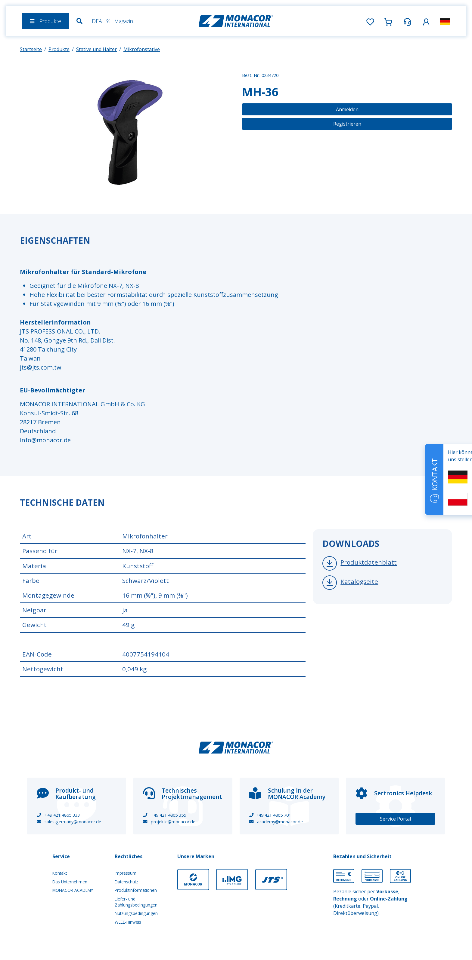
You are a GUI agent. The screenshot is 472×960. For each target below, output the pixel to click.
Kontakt (59, 873)
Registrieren (347, 123)
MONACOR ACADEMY (72, 890)
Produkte (59, 49)
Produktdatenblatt (368, 562)
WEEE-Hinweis (128, 922)
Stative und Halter (96, 49)
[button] (426, 21)
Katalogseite (359, 581)
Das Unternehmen (69, 882)
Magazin (123, 21)
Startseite (31, 49)
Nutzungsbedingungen (136, 913)
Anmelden (347, 109)
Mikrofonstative (141, 49)
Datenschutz (126, 882)
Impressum (125, 873)
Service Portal (395, 818)
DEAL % (101, 21)
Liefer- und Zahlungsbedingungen (136, 902)
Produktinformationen (136, 890)
